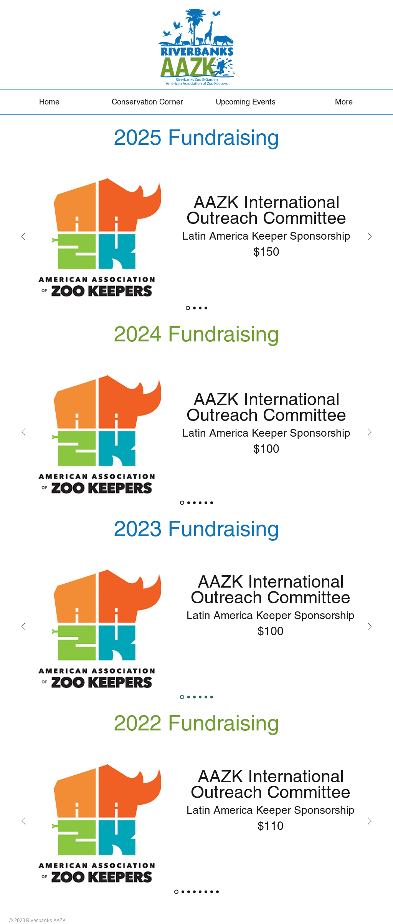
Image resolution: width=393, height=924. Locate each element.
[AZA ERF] (206, 502)
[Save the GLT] (200, 697)
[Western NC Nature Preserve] (211, 502)
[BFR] (194, 697)
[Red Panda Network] (200, 308)
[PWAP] (188, 697)
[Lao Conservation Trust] (211, 697)
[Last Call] (200, 891)
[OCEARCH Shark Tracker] (206, 697)
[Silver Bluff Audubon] (211, 891)
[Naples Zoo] (217, 891)
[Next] (370, 237)
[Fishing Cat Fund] (194, 308)
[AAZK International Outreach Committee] (188, 308)
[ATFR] (206, 308)
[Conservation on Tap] (194, 891)
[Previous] (23, 237)
